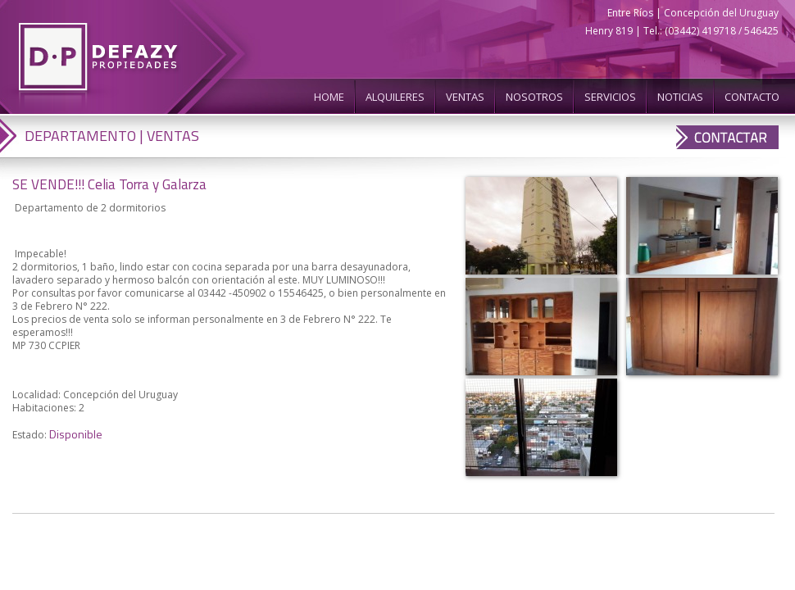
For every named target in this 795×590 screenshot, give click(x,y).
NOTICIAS (680, 96)
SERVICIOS (610, 96)
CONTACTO (752, 96)
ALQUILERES (395, 96)
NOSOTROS (534, 96)
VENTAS (465, 96)
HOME (329, 96)
